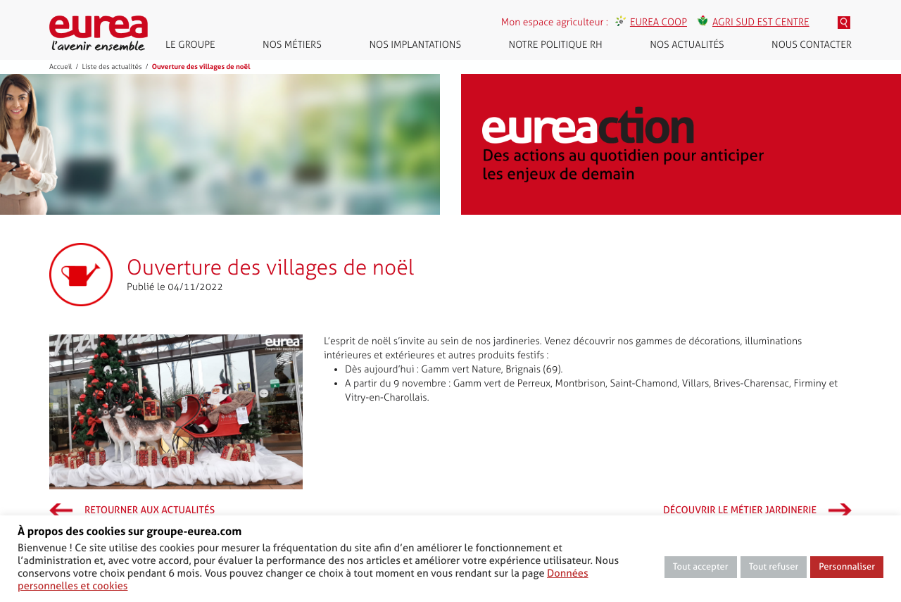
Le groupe (190, 45)
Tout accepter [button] (701, 567)
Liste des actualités (111, 67)
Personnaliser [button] (847, 567)
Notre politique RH (556, 45)
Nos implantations (415, 45)
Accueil (60, 67)
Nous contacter (811, 45)
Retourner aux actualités (149, 510)
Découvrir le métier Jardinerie (740, 510)
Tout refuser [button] (774, 567)
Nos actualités (687, 45)
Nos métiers (292, 45)
